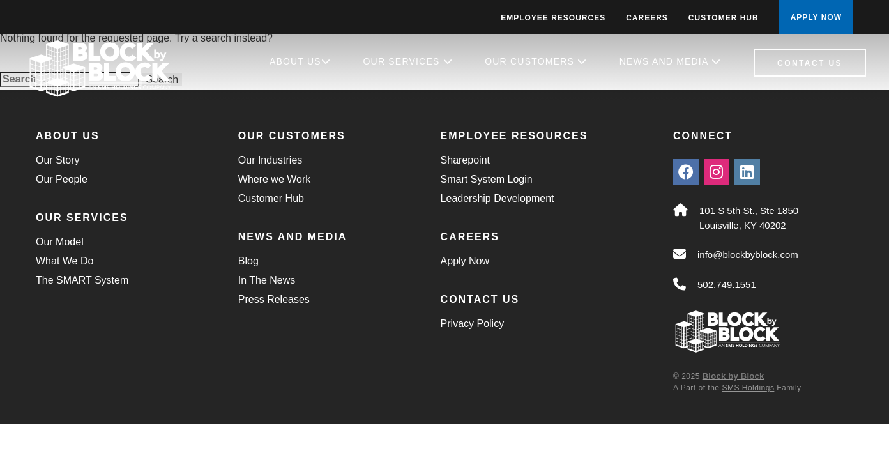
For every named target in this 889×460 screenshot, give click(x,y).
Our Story (57, 160)
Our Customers (536, 61)
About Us (300, 61)
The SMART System (82, 280)
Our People (61, 179)
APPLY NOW (816, 17)
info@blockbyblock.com (747, 254)
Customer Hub (723, 17)
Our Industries (270, 160)
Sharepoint (465, 160)
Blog (248, 261)
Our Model (60, 241)
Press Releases (274, 299)
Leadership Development (497, 198)
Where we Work (274, 179)
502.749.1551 (726, 284)
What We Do (64, 261)
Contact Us (809, 63)
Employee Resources (553, 17)
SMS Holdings (748, 387)
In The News (267, 280)
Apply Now (465, 261)
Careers (647, 17)
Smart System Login (487, 179)
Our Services (408, 61)
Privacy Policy (473, 323)
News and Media (670, 61)
